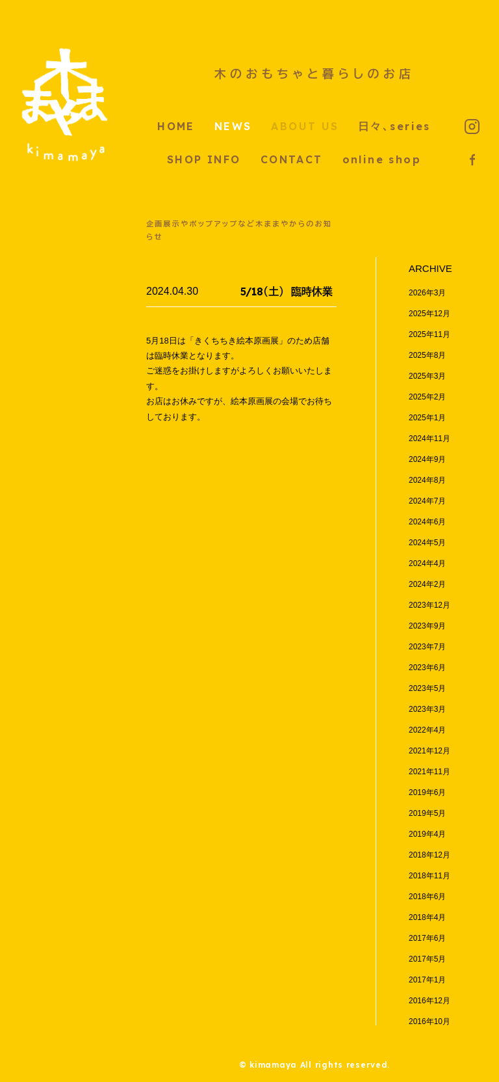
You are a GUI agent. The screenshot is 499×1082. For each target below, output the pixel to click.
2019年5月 (427, 813)
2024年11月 (429, 438)
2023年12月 (429, 605)
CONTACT (292, 159)
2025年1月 (427, 417)
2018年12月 (429, 854)
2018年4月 (427, 917)
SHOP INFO (204, 159)
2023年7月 (427, 646)
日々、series (395, 126)
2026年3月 (427, 292)
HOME (176, 126)
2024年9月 (427, 459)
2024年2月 (427, 584)
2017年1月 (427, 979)
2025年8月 (427, 355)
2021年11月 (429, 771)
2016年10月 (429, 1021)
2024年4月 (427, 563)
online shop (381, 159)
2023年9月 (427, 625)
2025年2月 (427, 396)
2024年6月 (427, 521)
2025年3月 (427, 376)
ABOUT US (305, 126)
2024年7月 (427, 501)
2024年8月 (427, 480)
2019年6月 (427, 792)
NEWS (233, 126)
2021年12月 (429, 750)
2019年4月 (427, 834)
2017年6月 (427, 938)
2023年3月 (427, 709)
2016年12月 (429, 1000)
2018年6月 (427, 896)
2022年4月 (427, 730)
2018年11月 (429, 875)
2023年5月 (427, 688)
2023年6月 (427, 667)
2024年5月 (427, 542)
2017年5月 (427, 959)
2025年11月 (429, 334)
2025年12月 (429, 313)
